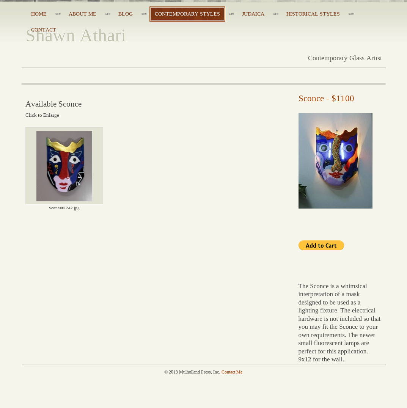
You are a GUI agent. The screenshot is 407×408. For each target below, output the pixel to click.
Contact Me (232, 372)
